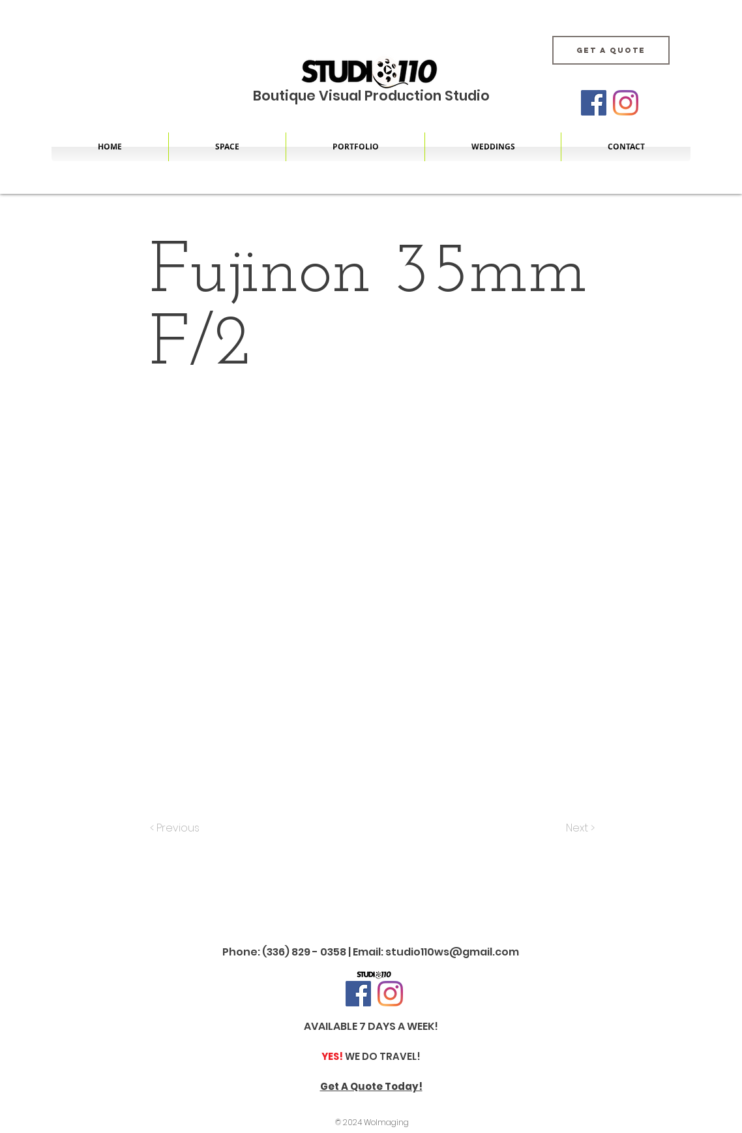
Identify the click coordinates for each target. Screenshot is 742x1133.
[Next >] (579, 828)
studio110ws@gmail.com (452, 951)
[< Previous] (176, 828)
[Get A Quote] (611, 50)
